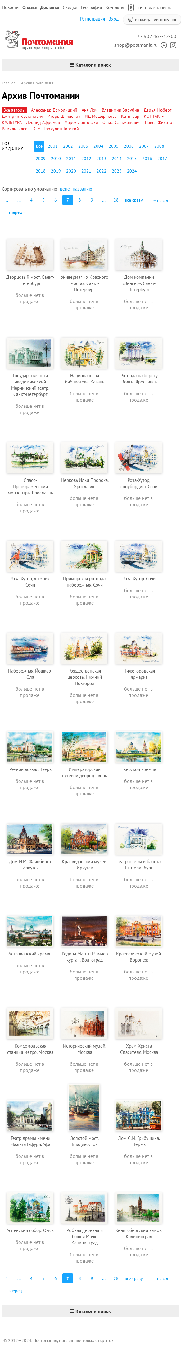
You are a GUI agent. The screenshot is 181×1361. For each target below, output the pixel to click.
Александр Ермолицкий (54, 110)
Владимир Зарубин (120, 110)
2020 (71, 171)
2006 (129, 146)
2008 (159, 146)
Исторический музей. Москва (84, 1049)
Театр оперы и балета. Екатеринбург (139, 865)
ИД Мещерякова (101, 116)
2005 (114, 146)
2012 (86, 158)
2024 (132, 171)
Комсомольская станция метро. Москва (30, 1049)
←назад (160, 200)
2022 (101, 171)
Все (39, 146)
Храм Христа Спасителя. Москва (139, 1049)
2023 (117, 171)
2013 (101, 158)
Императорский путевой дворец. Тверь (84, 772)
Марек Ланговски (81, 122)
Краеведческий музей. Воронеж (139, 957)
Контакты (115, 7)
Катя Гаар (130, 116)
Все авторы (14, 110)
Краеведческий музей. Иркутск (84, 865)
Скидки (70, 7)
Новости (10, 7)
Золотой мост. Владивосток (84, 1141)
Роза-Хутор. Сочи (139, 579)
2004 (98, 146)
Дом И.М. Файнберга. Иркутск (30, 865)
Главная (8, 83)
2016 (147, 158)
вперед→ (17, 212)
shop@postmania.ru (136, 45)
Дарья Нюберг (157, 110)
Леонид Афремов (43, 122)
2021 (86, 171)
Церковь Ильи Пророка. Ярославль (85, 483)
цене (65, 189)
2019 (56, 171)
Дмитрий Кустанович (22, 116)
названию (82, 189)
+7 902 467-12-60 (157, 36)
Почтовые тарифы (150, 7)
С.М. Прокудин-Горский (56, 128)
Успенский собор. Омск (30, 1230)
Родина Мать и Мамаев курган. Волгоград (85, 957)
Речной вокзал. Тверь (30, 769)
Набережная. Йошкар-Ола (30, 674)
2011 (71, 158)
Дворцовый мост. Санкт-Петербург (30, 280)
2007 (144, 146)
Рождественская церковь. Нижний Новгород (84, 677)
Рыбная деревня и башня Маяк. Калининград (84, 1236)
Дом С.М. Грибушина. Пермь (139, 1141)
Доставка (49, 7)
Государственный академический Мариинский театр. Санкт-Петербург (30, 385)
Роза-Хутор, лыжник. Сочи (30, 582)
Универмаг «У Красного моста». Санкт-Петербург (84, 283)
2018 (41, 171)
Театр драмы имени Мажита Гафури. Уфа (30, 1141)
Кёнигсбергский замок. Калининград (138, 1233)
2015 (132, 158)
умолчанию (45, 189)
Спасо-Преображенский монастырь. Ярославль (30, 486)
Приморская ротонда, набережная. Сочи (84, 582)
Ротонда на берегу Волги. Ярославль (139, 379)
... (19, 200)
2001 (53, 146)
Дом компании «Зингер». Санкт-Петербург (139, 283)
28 (116, 200)
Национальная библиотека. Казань (84, 379)
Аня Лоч (89, 110)
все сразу (134, 200)
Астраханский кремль (30, 954)
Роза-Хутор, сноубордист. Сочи (138, 483)
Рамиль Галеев (15, 128)
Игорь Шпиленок (64, 116)
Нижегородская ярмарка (139, 674)
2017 (162, 158)
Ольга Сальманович (121, 122)
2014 (117, 158)
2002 (68, 146)
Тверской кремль (139, 769)
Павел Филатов (159, 122)
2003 (83, 146)
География (91, 7)
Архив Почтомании (37, 83)
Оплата (29, 7)
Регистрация (92, 19)
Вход (113, 19)
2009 (41, 158)
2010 (56, 158)
